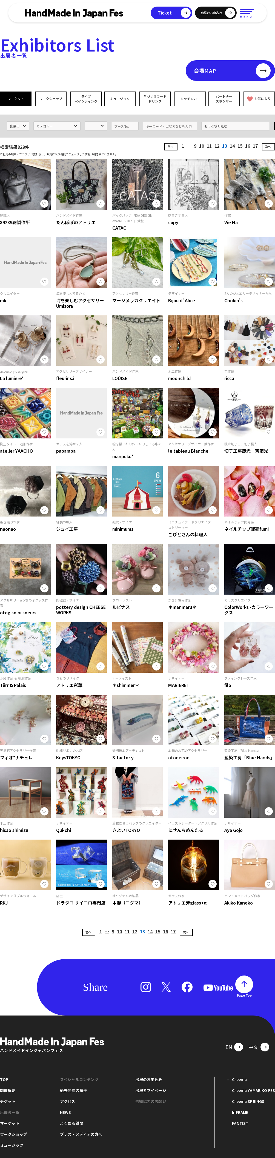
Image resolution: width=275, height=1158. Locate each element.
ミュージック (120, 98)
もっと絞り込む (215, 124)
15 (239, 144)
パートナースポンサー (224, 98)
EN (228, 1045)
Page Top (244, 994)
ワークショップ (50, 98)
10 (201, 144)
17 (255, 144)
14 (232, 144)
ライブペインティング (85, 98)
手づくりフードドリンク (154, 98)
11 (209, 144)
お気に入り (259, 98)
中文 (253, 1045)
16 (247, 144)
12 (216, 144)
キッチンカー (189, 98)
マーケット (16, 98)
